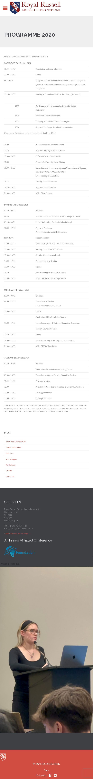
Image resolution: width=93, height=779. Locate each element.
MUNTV (9, 471)
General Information (13, 447)
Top (46, 770)
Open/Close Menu (5, 8)
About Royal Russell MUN (16, 442)
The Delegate (10, 465)
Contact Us (10, 476)
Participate (10, 453)
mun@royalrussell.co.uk (22, 528)
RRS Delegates (11, 459)
